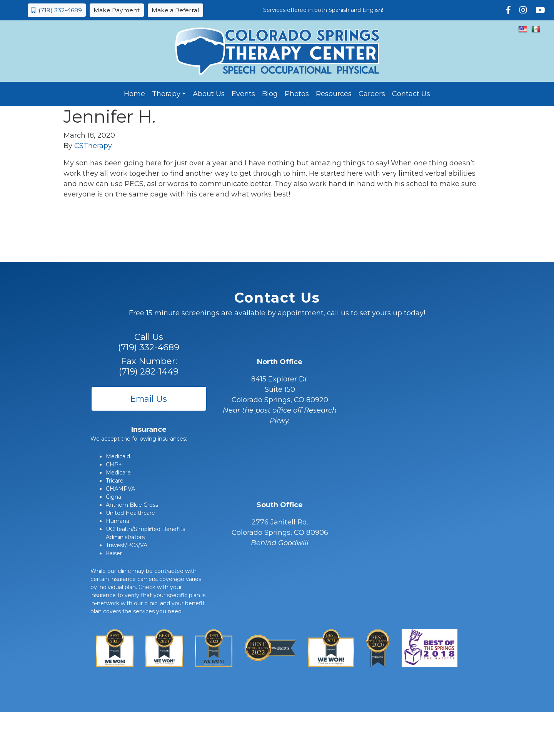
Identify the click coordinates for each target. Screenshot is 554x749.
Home (134, 94)
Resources (334, 94)
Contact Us (411, 94)
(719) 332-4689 (57, 10)
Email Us (148, 399)
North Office (279, 362)
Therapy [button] (166, 94)
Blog (270, 94)
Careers (372, 94)
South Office (280, 505)
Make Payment (116, 10)
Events (243, 94)
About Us (209, 94)
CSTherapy (93, 145)
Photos (297, 94)
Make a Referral (175, 10)
